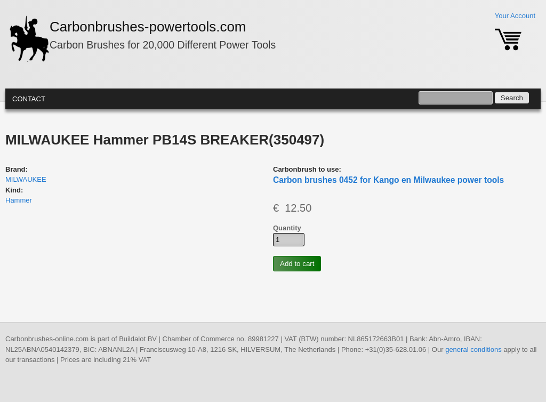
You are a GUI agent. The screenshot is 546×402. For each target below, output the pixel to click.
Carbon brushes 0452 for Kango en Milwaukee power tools (388, 179)
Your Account (515, 16)
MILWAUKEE (25, 179)
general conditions (473, 349)
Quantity (287, 228)
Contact (28, 99)
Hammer (18, 200)
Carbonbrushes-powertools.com (148, 27)
